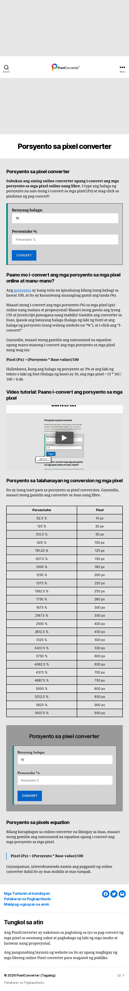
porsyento (22, 290)
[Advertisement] (64, 28)
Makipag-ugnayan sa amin (26, 904)
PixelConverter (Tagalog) (36, 975)
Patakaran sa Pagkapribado (27, 899)
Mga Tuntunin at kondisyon (27, 893)
